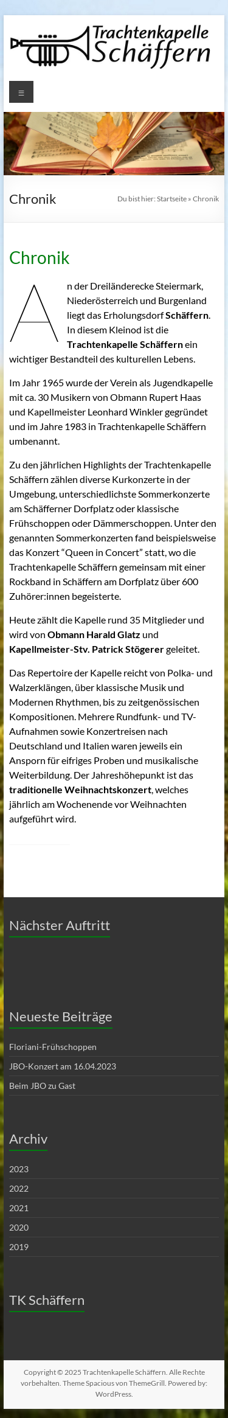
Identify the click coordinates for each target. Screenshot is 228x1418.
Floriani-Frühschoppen (53, 1046)
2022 (19, 1188)
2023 (19, 1169)
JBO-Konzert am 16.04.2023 (62, 1066)
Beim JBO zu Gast (42, 1085)
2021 (19, 1208)
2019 (19, 1247)
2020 (19, 1227)
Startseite (172, 198)
